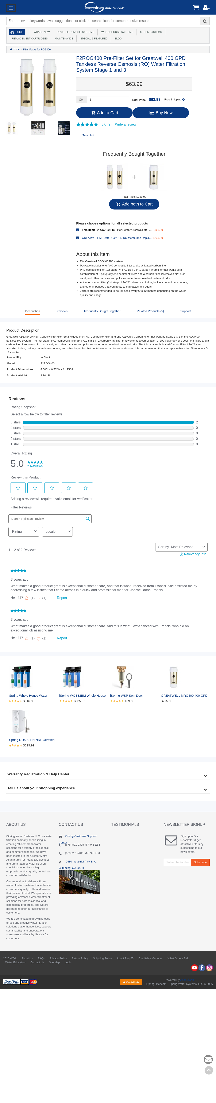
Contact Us (37, 962)
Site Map (54, 962)
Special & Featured (93, 38)
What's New (41, 32)
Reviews (62, 311)
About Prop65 (125, 958)
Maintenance (63, 38)
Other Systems (150, 32)
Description (32, 311)
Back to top (209, 1070)
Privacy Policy (58, 958)
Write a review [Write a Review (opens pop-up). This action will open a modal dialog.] (125, 124)
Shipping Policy (102, 958)
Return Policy (80, 958)
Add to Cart (104, 112)
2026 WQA (10, 958)
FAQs (41, 958)
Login (68, 962)
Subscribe (200, 862)
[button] (206, 8)
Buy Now (161, 112)
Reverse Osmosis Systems (74, 32)
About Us (27, 958)
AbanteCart (187, 979)
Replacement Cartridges (29, 38)
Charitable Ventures (151, 958)
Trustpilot (88, 135)
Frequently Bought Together (102, 311)
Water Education (15, 962)
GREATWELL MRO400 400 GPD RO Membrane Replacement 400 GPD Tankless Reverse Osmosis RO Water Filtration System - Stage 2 (184, 696)
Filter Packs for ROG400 (37, 49)
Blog (117, 38)
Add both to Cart (134, 204)
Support (185, 311)
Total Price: (146, 99)
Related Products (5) (150, 311)
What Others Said (178, 958)
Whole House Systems (116, 32)
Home (19, 32)
